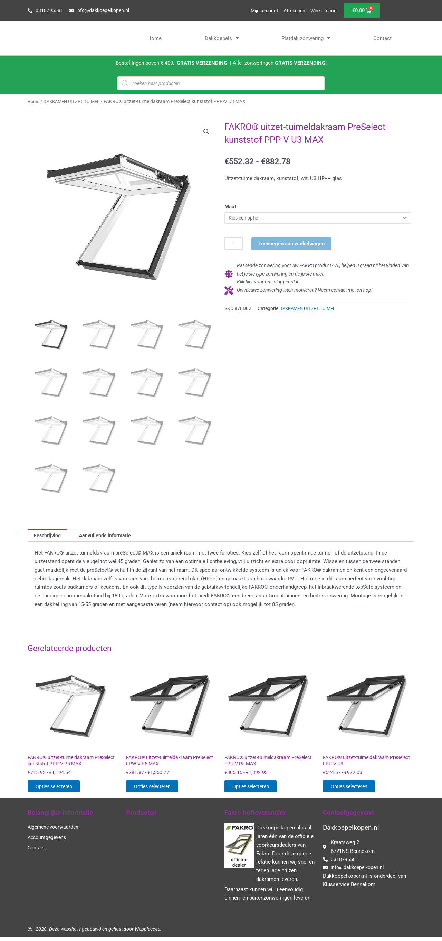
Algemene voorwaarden (55, 831)
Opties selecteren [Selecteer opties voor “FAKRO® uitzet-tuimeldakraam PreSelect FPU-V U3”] (357, 789)
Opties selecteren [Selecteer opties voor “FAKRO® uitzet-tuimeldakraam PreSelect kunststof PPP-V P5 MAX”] (61, 789)
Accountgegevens (48, 841)
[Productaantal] (233, 245)
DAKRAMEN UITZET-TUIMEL (75, 101)
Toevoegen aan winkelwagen (292, 244)
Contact (382, 38)
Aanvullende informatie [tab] (109, 535)
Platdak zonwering (305, 38)
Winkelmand (322, 11)
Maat (230, 207)
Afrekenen (291, 11)
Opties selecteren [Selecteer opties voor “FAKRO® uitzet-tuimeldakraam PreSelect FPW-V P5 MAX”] (160, 789)
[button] (206, 132)
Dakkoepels (222, 38)
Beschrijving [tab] (48, 535)
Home (154, 38)
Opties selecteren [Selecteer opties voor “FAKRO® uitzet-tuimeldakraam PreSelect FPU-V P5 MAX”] (258, 789)
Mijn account (259, 11)
